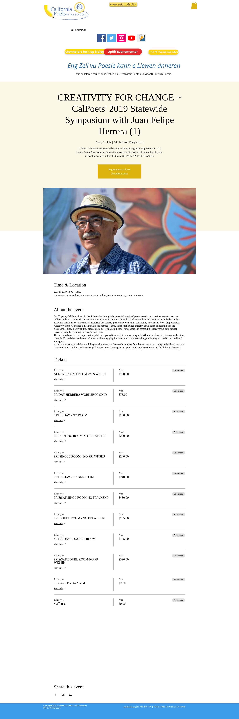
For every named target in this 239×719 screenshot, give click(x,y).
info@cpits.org (130, 707)
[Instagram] (121, 38)
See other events (119, 173)
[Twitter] (111, 38)
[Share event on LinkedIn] (70, 695)
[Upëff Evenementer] (123, 52)
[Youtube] (131, 38)
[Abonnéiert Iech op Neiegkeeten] (90, 51)
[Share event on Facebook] (55, 695)
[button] (123, 4)
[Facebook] (101, 38)
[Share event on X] (62, 695)
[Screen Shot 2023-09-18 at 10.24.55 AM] (141, 38)
